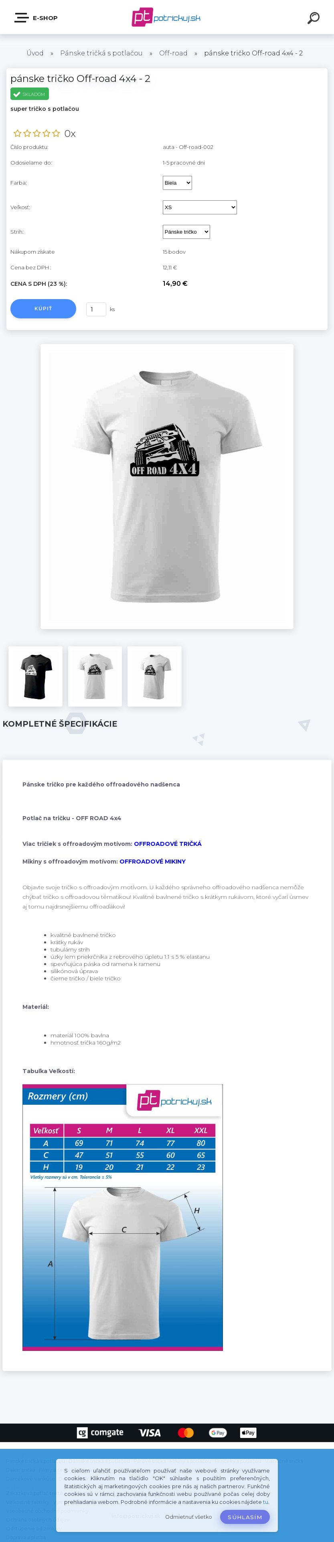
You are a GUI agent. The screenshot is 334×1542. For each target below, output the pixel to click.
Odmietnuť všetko (188, 1517)
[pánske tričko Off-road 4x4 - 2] (167, 346)
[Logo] (167, 17)
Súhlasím (245, 1517)
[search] (315, 19)
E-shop (36, 17)
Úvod (35, 53)
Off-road (173, 53)
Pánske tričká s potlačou (101, 53)
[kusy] (96, 309)
